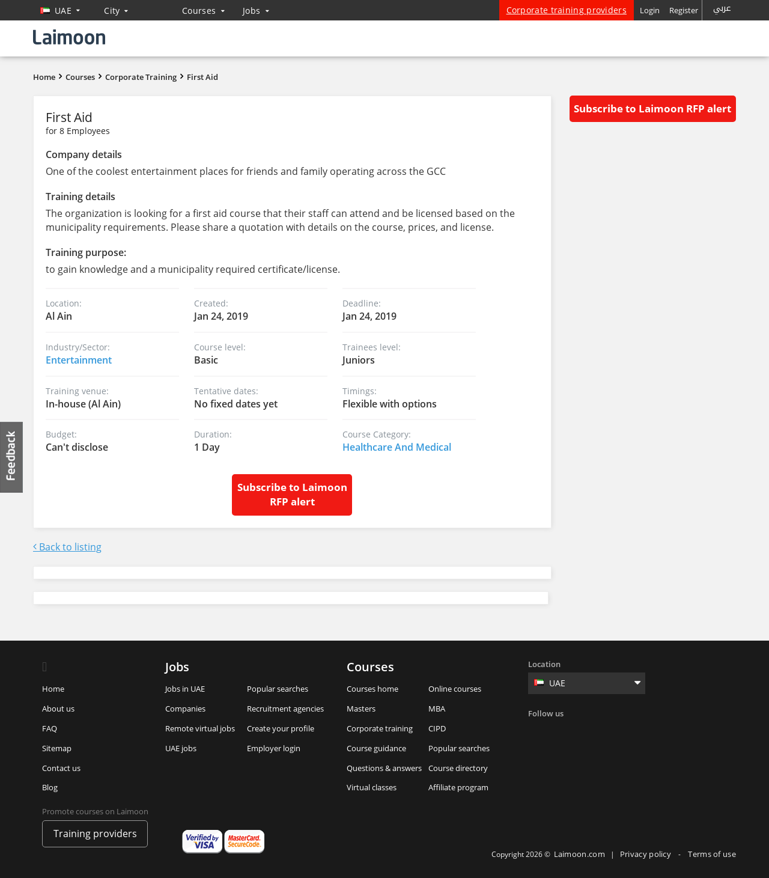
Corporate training (380, 728)
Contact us (61, 768)
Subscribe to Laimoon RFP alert (292, 494)
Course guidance (376, 748)
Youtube (637, 733)
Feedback (12, 457)
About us (58, 708)
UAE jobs (180, 748)
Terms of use (712, 854)
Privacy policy (646, 854)
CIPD (437, 728)
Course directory (458, 768)
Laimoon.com (579, 854)
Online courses (454, 688)
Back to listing (67, 546)
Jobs (256, 10)
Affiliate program (458, 787)
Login (650, 10)
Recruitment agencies (285, 708)
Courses (203, 10)
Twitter (563, 733)
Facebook (539, 733)
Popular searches (277, 688)
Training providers (95, 833)
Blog (50, 787)
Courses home (372, 688)
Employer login (273, 748)
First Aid (202, 77)
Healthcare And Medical (396, 447)
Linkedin (588, 733)
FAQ (49, 728)
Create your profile (280, 728)
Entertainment (79, 360)
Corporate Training (141, 77)
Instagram (613, 733)
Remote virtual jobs (200, 728)
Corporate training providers (566, 10)
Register (683, 10)
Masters (361, 708)
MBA (436, 708)
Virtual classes (372, 787)
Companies (185, 708)
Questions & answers (384, 768)
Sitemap (56, 748)
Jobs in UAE (185, 688)
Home (44, 77)
